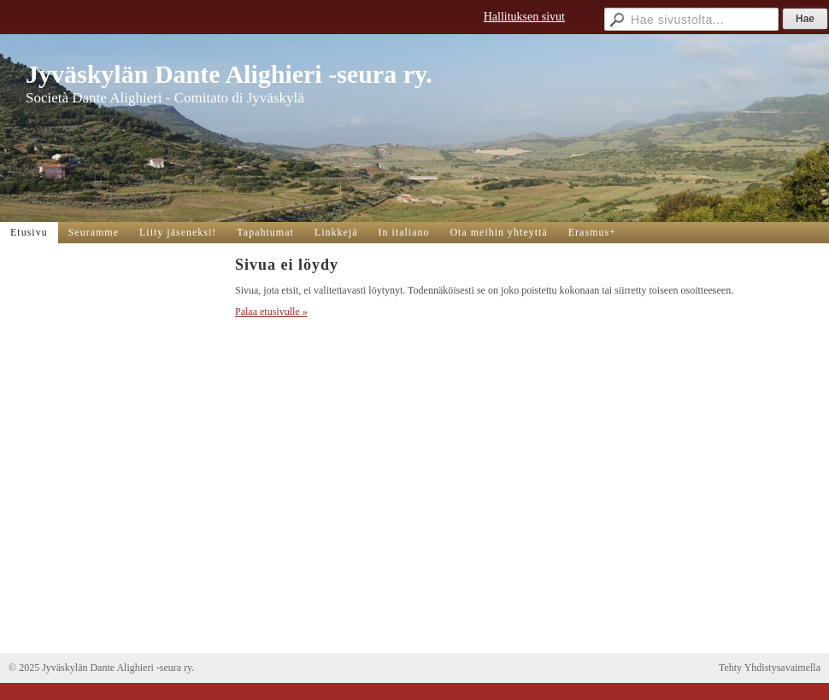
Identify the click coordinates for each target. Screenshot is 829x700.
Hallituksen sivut (524, 16)
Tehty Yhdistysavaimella (769, 668)
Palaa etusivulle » (271, 312)
